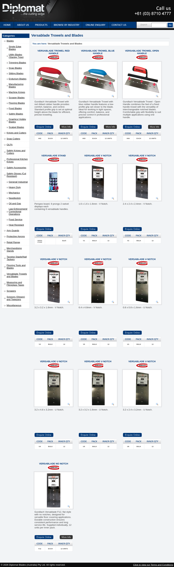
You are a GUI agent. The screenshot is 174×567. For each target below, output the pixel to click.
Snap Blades (15, 68)
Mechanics (14, 192)
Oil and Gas (15, 203)
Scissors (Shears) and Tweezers (16, 298)
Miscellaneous (14, 305)
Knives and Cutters (16, 132)
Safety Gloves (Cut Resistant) (16, 174)
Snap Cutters (13, 138)
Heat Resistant (16, 225)
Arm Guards (13, 230)
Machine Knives (17, 92)
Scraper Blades (17, 97)
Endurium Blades (17, 78)
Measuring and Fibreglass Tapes (15, 283)
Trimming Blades (17, 62)
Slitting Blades (16, 73)
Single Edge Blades (15, 48)
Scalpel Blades (16, 127)
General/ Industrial (18, 182)
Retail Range (13, 242)
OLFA (10, 144)
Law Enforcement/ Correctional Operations (18, 211)
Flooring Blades (17, 103)
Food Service (15, 219)
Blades (10, 41)
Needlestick (15, 198)
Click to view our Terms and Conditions (153, 565)
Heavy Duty (15, 187)
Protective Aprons (16, 236)
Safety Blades (16, 113)
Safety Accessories (16, 167)
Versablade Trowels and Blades (17, 275)
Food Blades (15, 108)
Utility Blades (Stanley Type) (16, 56)
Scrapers (11, 291)
